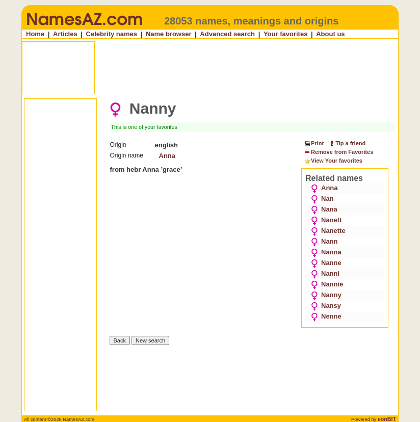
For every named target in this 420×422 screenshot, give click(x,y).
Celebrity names (111, 34)
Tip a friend (346, 143)
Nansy (326, 305)
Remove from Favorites (338, 152)
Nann (324, 241)
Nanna (326, 252)
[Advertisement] (211, 68)
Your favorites (285, 34)
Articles (65, 34)
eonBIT (387, 419)
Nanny (326, 295)
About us (330, 34)
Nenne (326, 316)
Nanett (326, 220)
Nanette (328, 230)
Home (35, 34)
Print (314, 143)
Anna (167, 156)
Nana (324, 209)
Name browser (169, 34)
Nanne (326, 263)
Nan (322, 198)
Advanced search (227, 34)
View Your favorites (333, 161)
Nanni (325, 273)
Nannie (327, 284)
